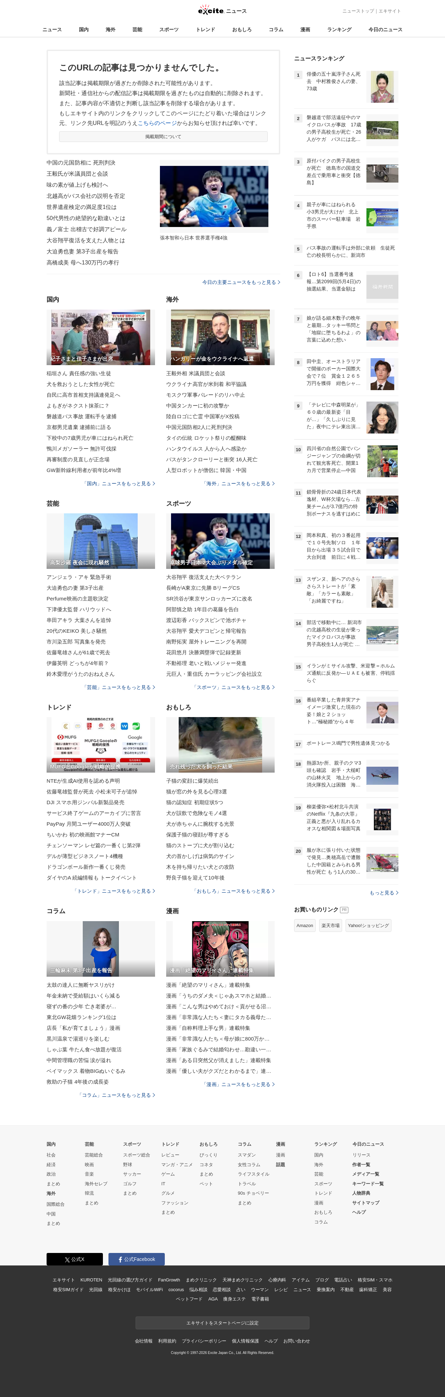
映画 (89, 1164)
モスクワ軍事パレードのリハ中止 (205, 395)
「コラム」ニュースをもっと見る (116, 1095)
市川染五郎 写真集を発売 (76, 642)
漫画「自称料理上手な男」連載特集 (208, 1028)
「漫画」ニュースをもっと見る (238, 1084)
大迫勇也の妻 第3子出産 (75, 588)
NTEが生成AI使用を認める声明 (83, 781)
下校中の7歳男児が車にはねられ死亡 (90, 438)
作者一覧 (361, 1164)
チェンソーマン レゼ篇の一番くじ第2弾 (93, 845)
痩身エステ (234, 1299)
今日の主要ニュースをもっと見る (241, 282)
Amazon (305, 925)
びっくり (209, 1155)
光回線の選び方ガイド (130, 1279)
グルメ (168, 1193)
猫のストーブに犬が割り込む (200, 845)
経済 (51, 1164)
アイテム (300, 1279)
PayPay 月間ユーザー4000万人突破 (89, 824)
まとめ (53, 1183)
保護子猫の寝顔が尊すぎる (197, 835)
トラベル (247, 1183)
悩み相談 (198, 1289)
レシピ (281, 1289)
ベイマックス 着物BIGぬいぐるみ (86, 1071)
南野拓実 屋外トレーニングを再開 (206, 642)
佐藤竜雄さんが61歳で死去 (78, 652)
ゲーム (168, 1174)
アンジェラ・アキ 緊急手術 (79, 577)
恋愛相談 (221, 1289)
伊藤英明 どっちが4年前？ (78, 663)
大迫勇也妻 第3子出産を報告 (83, 251)
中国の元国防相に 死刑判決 (81, 163)
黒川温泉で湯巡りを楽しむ (78, 1039)
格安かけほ (119, 1289)
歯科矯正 (368, 1289)
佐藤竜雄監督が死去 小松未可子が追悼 (92, 791)
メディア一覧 (365, 1174)
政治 (51, 1174)
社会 (51, 1155)
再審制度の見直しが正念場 (78, 459)
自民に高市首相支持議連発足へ (83, 395)
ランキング (339, 29)
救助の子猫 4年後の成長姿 (78, 1082)
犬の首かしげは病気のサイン (200, 856)
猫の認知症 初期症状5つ (194, 802)
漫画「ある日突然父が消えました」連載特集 (218, 1060)
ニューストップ (358, 11)
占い (240, 1289)
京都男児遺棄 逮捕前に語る (79, 427)
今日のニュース (386, 29)
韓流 (89, 1193)
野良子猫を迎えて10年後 (195, 878)
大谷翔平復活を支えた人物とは (86, 240)
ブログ (322, 1279)
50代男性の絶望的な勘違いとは (86, 218)
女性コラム (249, 1164)
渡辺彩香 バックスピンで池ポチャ (206, 620)
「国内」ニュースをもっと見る (118, 483)
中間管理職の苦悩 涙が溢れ (79, 1060)
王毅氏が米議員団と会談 (77, 174)
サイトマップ (365, 1202)
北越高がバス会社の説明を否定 (86, 196)
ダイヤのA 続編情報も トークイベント (92, 878)
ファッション (174, 1202)
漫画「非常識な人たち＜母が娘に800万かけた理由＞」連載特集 (220, 1039)
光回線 (96, 1289)
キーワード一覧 (368, 1183)
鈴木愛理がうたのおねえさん (81, 674)
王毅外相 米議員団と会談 (196, 373)
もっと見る (384, 892)
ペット (206, 1183)
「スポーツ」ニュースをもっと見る (233, 687)
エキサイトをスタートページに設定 (222, 1323)
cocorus (176, 1289)
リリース (362, 1155)
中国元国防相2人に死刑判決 (199, 427)
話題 (280, 1164)
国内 (84, 29)
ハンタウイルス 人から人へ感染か (206, 449)
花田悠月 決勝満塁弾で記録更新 (203, 652)
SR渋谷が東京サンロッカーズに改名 (209, 598)
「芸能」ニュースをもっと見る (118, 687)
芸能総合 (94, 1155)
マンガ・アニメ (177, 1164)
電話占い (343, 1279)
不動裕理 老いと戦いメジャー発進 (206, 663)
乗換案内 (325, 1289)
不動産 (347, 1289)
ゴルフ (130, 1183)
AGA (213, 1299)
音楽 (89, 1174)
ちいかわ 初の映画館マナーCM (83, 835)
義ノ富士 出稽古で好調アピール (87, 229)
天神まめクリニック (242, 1279)
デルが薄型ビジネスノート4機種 (85, 856)
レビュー (170, 1155)
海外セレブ (96, 1183)
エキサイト (390, 11)
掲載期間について (163, 136)
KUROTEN (91, 1279)
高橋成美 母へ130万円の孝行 (83, 263)
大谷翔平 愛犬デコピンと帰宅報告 (206, 631)
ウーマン (260, 1289)
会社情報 (144, 1341)
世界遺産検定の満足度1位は (82, 207)
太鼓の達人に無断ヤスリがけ (81, 985)
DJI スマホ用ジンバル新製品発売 (85, 802)
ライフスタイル (253, 1174)
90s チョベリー (253, 1193)
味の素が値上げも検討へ (77, 185)
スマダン (247, 1155)
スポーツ (169, 29)
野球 (127, 1164)
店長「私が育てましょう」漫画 (83, 1028)
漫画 (305, 29)
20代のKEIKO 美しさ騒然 (77, 631)
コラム (276, 29)
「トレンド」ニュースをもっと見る (113, 891)
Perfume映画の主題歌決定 (78, 598)
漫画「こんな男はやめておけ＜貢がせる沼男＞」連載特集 (220, 1006)
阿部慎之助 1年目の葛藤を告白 (202, 609)
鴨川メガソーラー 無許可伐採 (81, 449)
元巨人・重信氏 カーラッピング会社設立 (214, 674)
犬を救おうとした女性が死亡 (81, 384)
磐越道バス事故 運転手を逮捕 (81, 416)
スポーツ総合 (136, 1155)
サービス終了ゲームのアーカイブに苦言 (94, 813)
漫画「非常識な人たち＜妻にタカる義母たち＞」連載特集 (220, 1017)
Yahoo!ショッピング (368, 925)
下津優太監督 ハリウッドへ (79, 609)
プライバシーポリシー (204, 1341)
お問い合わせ (296, 1341)
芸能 (137, 29)
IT (163, 1183)
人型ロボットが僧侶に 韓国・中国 (206, 470)
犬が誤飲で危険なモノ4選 (196, 813)
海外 (110, 29)
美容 (387, 1289)
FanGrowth (169, 1279)
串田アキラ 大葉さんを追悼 (79, 620)
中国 (51, 1214)
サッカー (132, 1174)
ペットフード (189, 1299)
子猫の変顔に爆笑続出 (192, 781)
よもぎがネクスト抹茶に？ (78, 406)
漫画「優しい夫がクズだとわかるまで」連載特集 (220, 1071)
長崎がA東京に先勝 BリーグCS (203, 588)
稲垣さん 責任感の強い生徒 (79, 373)
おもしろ (242, 29)
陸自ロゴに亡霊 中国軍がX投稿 (203, 416)
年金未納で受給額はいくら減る (83, 996)
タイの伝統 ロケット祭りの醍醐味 (206, 438)
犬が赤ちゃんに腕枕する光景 (200, 824)
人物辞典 (361, 1193)
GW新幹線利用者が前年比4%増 (84, 470)
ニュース (52, 29)
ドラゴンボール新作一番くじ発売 (86, 867)
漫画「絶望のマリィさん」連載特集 (208, 985)
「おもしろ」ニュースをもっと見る (233, 891)
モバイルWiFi (149, 1289)
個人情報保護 (245, 1341)
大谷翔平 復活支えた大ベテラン (203, 577)
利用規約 (167, 1341)
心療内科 (277, 1279)
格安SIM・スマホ (375, 1279)
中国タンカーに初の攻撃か (197, 406)
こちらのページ (157, 123)
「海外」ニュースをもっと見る (238, 483)
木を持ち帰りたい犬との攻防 (200, 867)
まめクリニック (201, 1279)
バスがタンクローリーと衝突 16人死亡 (212, 459)
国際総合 (56, 1204)
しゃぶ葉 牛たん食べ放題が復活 (84, 1049)
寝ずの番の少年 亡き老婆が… (81, 1006)
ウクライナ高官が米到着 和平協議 (206, 384)
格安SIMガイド (68, 1289)
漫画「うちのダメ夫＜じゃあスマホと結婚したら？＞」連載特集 (220, 996)
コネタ (206, 1164)
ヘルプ (359, 1212)
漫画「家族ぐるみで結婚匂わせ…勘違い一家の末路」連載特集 (220, 1049)
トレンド (205, 29)
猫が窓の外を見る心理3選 (196, 791)
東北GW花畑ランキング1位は (81, 1017)
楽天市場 (331, 925)
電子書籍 (260, 1299)
